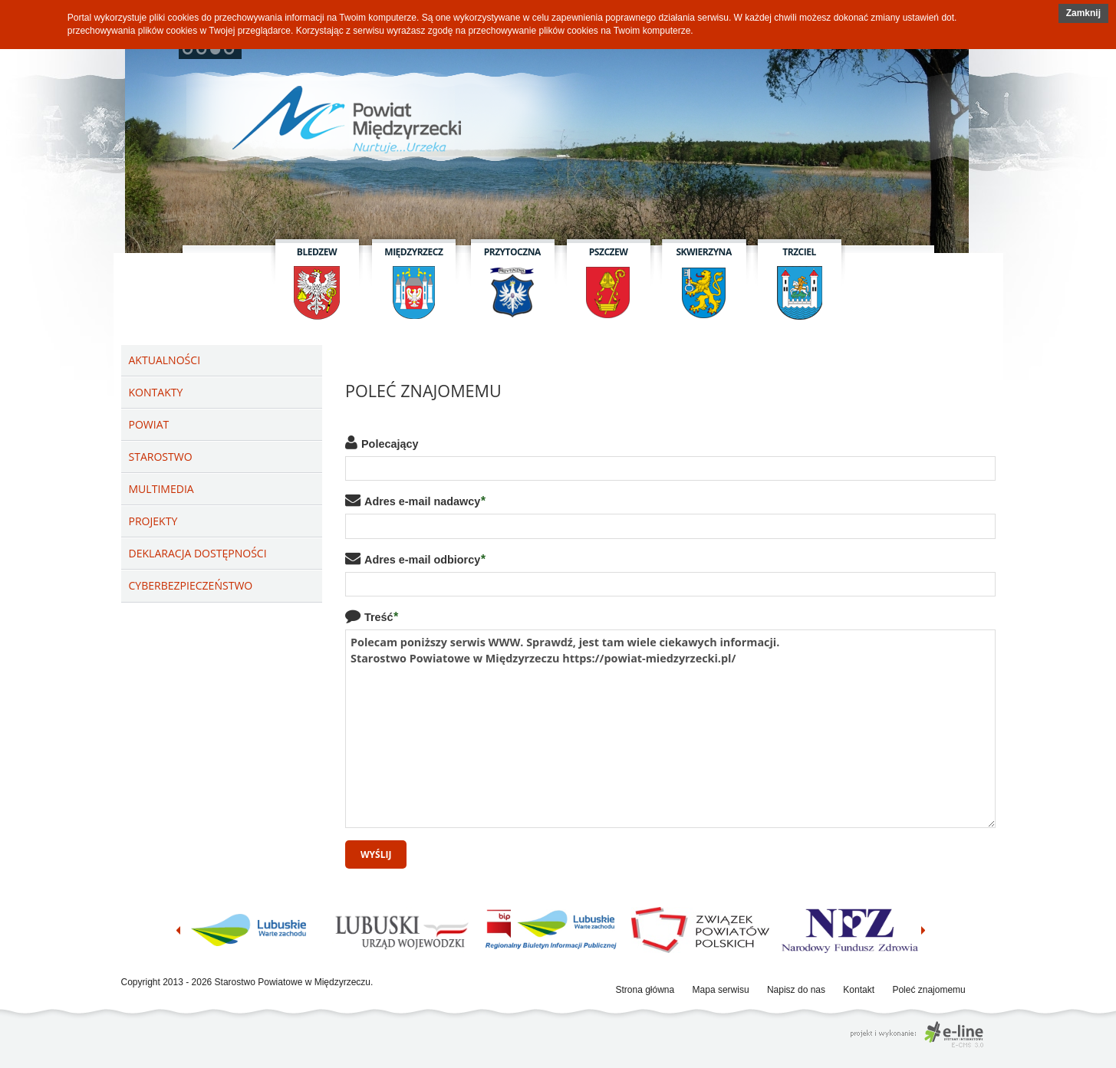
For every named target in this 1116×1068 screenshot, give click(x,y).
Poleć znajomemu (928, 989)
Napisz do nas (796, 989)
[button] (1083, 13)
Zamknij (1083, 13)
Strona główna (645, 989)
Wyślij (375, 854)
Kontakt (858, 989)
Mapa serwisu (721, 989)
